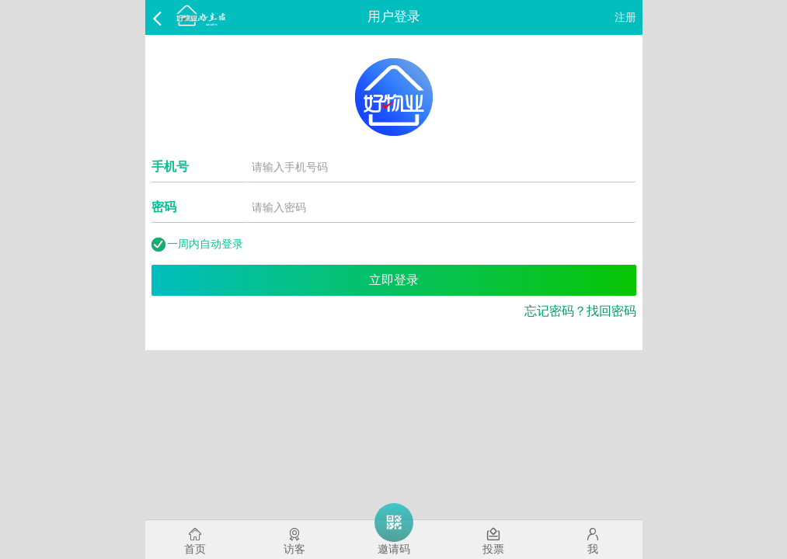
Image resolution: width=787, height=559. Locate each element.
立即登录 (394, 279)
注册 (625, 17)
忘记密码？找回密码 (580, 311)
